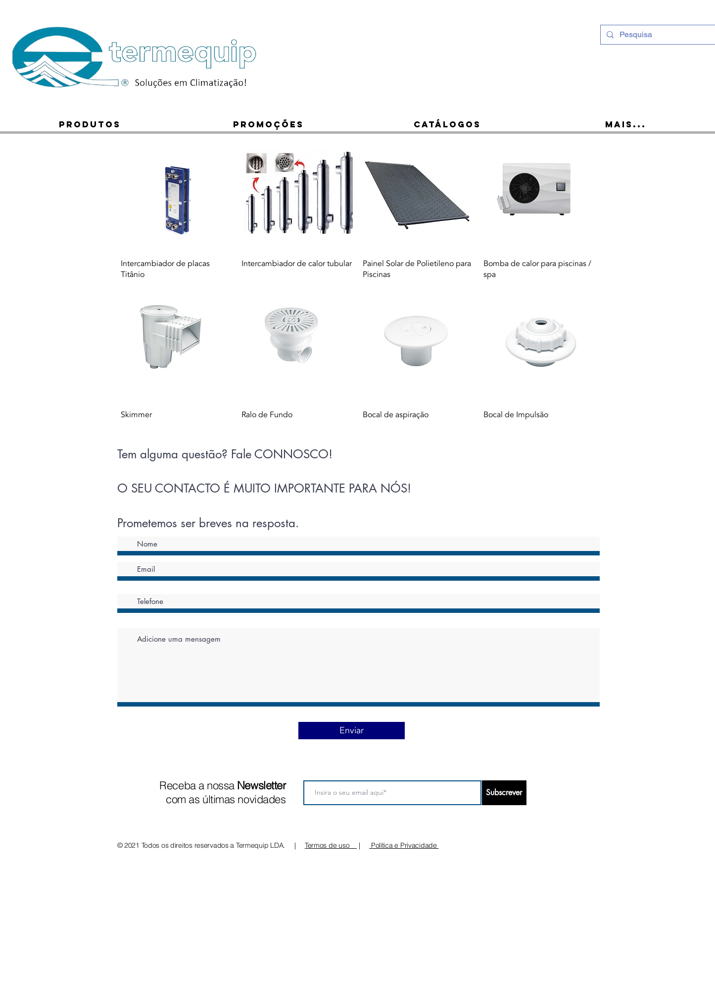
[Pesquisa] (657, 34)
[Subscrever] (504, 792)
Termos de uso (331, 845)
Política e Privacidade (403, 845)
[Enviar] (351, 730)
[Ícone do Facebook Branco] (681, 34)
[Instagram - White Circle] (668, 34)
